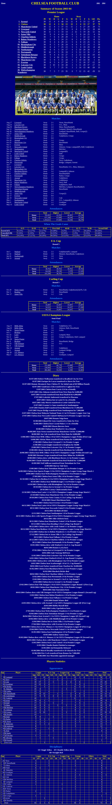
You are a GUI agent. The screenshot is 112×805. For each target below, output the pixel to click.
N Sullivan (8, 728)
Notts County (19, 290)
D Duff (7, 703)
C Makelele (9, 689)
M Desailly (9, 714)
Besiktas (17, 332)
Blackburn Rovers (29, 57)
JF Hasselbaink (10, 693)
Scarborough (18, 256)
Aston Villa (25, 34)
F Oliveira (8, 738)
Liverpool (25, 29)
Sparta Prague (19, 330)
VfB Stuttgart (19, 344)
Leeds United (26, 67)
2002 (98, 3)
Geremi (7, 700)
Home (3, 3)
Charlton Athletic (28, 37)
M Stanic (8, 733)
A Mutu (7, 705)
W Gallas (8, 691)
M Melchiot (9, 707)
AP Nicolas (9, 735)
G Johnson (8, 710)
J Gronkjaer (9, 684)
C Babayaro (9, 724)
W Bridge (8, 686)
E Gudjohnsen (10, 696)
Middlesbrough (27, 47)
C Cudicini (8, 698)
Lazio (16, 335)
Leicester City (27, 65)
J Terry (7, 680)
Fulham (24, 42)
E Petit (7, 731)
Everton (24, 62)
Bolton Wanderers (29, 39)
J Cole (7, 682)
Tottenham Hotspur (29, 55)
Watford (17, 252)
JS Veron (8, 721)
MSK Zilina (18, 326)
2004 (103, 3)
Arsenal (24, 22)
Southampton (27, 50)
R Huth (7, 717)
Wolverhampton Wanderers (26, 71)
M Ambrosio (9, 726)
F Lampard (8, 677)
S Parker (8, 719)
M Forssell (8, 740)
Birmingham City (28, 44)
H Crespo (8, 712)
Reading (17, 292)
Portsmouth (26, 52)
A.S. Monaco (19, 352)
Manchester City (28, 60)
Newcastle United (28, 32)
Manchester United (29, 27)
